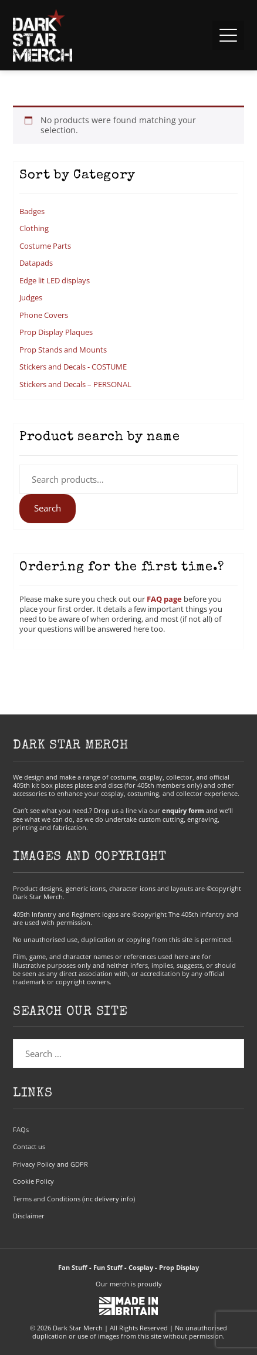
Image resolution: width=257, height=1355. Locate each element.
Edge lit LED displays (54, 280)
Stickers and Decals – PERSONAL (75, 384)
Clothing (34, 228)
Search (47, 508)
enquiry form (183, 810)
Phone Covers (43, 315)
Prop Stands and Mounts (63, 349)
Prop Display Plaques (56, 332)
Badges (32, 211)
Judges (30, 297)
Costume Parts (45, 245)
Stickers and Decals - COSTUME (73, 366)
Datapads (36, 263)
